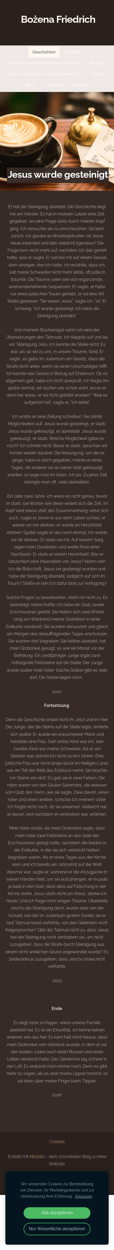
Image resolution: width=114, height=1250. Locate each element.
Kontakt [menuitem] (81, 85)
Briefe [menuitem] (31, 85)
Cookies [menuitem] (57, 1141)
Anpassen (83, 1196)
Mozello (37, 1156)
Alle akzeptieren (57, 1212)
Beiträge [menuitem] (98, 63)
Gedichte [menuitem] (73, 52)
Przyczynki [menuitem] (55, 85)
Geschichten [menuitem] (44, 52)
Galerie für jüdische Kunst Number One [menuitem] (44, 63)
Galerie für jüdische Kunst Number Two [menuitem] (45, 74)
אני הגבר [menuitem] (97, 74)
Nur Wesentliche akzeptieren (57, 1228)
